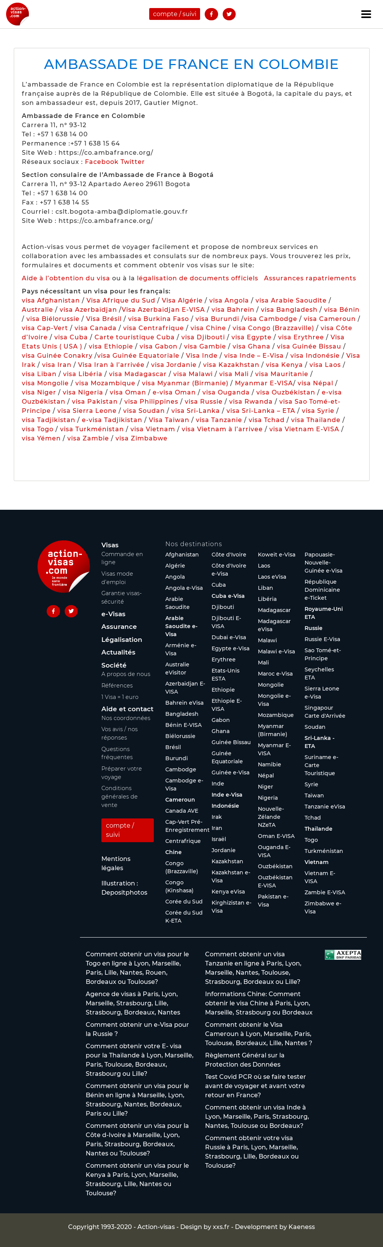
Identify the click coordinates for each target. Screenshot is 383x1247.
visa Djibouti (203, 337)
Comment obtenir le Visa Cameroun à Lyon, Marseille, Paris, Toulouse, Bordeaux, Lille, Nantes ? (258, 1034)
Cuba (219, 584)
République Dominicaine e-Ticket (322, 589)
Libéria (267, 599)
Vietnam (317, 862)
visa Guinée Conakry (57, 355)
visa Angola (229, 300)
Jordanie (224, 850)
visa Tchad (267, 420)
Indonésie (225, 805)
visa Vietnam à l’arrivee (222, 429)
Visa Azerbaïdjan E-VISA (163, 309)
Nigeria (268, 797)
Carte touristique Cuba (135, 337)
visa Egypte (251, 337)
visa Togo (38, 429)
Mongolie (271, 684)
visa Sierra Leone (87, 410)
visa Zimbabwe (142, 438)
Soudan (315, 726)
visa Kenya (284, 364)
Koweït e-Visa (276, 554)
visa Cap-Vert (45, 328)
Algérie (175, 565)
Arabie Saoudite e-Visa (181, 626)
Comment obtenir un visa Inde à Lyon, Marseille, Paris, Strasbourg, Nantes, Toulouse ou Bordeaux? (257, 1116)
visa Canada (96, 328)
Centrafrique (183, 841)
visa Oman (128, 392)
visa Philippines (151, 401)
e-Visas (113, 614)
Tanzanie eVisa (325, 806)
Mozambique (276, 715)
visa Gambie (205, 346)
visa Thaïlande (316, 420)
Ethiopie (223, 689)
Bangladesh (182, 713)
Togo (311, 839)
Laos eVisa (272, 576)
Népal (266, 775)
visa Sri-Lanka (195, 410)
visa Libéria (83, 374)
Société (114, 665)
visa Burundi (217, 318)
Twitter (133, 161)
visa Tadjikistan (48, 420)
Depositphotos (124, 892)
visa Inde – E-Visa (254, 355)
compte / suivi (174, 14)
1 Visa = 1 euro (120, 697)
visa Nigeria (83, 392)
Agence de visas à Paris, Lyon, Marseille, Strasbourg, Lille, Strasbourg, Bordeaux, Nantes (133, 1003)
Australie (37, 309)
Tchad (313, 817)
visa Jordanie (174, 364)
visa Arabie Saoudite (291, 300)
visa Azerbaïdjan (88, 309)
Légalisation (121, 639)
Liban (265, 587)
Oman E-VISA (276, 836)
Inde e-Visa (227, 794)
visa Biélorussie (53, 318)
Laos (264, 565)
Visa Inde (202, 355)
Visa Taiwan (170, 420)
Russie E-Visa (322, 639)
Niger (265, 786)
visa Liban (39, 374)
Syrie (311, 784)
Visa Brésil (104, 318)
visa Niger (39, 392)
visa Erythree (301, 337)
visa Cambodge (270, 318)
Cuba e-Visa (228, 595)
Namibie (269, 764)
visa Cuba (71, 337)
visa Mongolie (45, 383)
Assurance (119, 626)
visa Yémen (41, 438)
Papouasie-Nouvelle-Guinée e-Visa (323, 562)
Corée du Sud (184, 901)
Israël (219, 839)
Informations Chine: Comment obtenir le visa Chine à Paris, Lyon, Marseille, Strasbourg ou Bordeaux (259, 1003)
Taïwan (314, 795)
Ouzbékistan (275, 866)
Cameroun (180, 799)
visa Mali (234, 374)
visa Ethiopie (111, 346)
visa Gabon (159, 346)
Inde (218, 783)
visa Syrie (318, 410)
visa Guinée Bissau (309, 346)
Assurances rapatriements (310, 278)
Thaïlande (318, 828)
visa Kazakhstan (231, 364)
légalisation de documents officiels (197, 278)
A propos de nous (125, 674)
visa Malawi (193, 374)
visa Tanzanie (219, 420)
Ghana (221, 731)
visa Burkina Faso (158, 318)
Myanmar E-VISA (264, 383)
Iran (217, 828)
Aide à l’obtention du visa (66, 278)
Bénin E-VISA (183, 725)
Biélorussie (180, 736)
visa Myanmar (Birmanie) (185, 383)
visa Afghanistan (51, 300)
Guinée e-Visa (230, 772)
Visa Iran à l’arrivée (112, 364)
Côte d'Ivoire (229, 554)
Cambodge (180, 769)
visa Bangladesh (289, 309)
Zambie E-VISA (325, 892)
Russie (314, 628)
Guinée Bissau (231, 742)
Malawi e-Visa (276, 651)
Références (117, 685)
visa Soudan (144, 410)
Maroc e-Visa (275, 673)
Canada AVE (181, 810)
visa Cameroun (330, 318)
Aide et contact (127, 709)
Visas (110, 545)
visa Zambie (88, 438)
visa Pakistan (95, 401)
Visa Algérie (182, 300)
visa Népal (315, 383)
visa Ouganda (226, 392)
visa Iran (57, 364)
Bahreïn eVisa (184, 702)
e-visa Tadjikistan (113, 420)
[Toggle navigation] (366, 14)
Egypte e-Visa (230, 648)
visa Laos (325, 364)
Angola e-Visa (184, 587)
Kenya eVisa (228, 891)
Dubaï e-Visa (229, 637)
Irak (217, 816)
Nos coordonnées (125, 718)
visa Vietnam (152, 429)
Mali (263, 662)
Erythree (224, 659)
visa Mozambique (105, 383)
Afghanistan (182, 554)
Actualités (118, 652)
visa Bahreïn (233, 309)
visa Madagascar (138, 374)
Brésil (173, 747)
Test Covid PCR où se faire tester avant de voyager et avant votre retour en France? (255, 1086)
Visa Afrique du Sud (120, 300)
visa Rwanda (251, 401)
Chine (173, 852)
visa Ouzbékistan (285, 392)
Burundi (176, 758)
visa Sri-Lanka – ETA (261, 410)
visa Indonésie (315, 355)
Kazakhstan (227, 861)
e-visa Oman (174, 392)
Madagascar (274, 610)
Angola (175, 576)
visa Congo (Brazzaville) (273, 328)
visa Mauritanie (281, 374)
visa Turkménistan (92, 429)
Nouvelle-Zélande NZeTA (271, 816)
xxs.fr (221, 1227)
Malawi (267, 640)
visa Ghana (252, 346)
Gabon (221, 720)
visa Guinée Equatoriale (138, 355)
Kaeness (301, 1227)
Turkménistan (324, 851)
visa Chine (208, 328)
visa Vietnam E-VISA (304, 429)
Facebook (102, 161)
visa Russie (204, 401)
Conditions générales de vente (119, 796)
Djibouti (223, 607)
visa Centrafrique (153, 328)
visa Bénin (342, 309)
